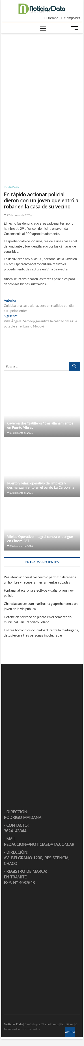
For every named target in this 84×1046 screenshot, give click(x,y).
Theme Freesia (49, 1024)
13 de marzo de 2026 (20, 492)
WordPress (66, 1024)
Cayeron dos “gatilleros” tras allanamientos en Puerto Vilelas (40, 425)
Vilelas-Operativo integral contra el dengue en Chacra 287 (40, 538)
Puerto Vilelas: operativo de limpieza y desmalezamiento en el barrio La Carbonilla (40, 485)
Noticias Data (13, 1024)
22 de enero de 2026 (18, 215)
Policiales (11, 186)
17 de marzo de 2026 (20, 432)
